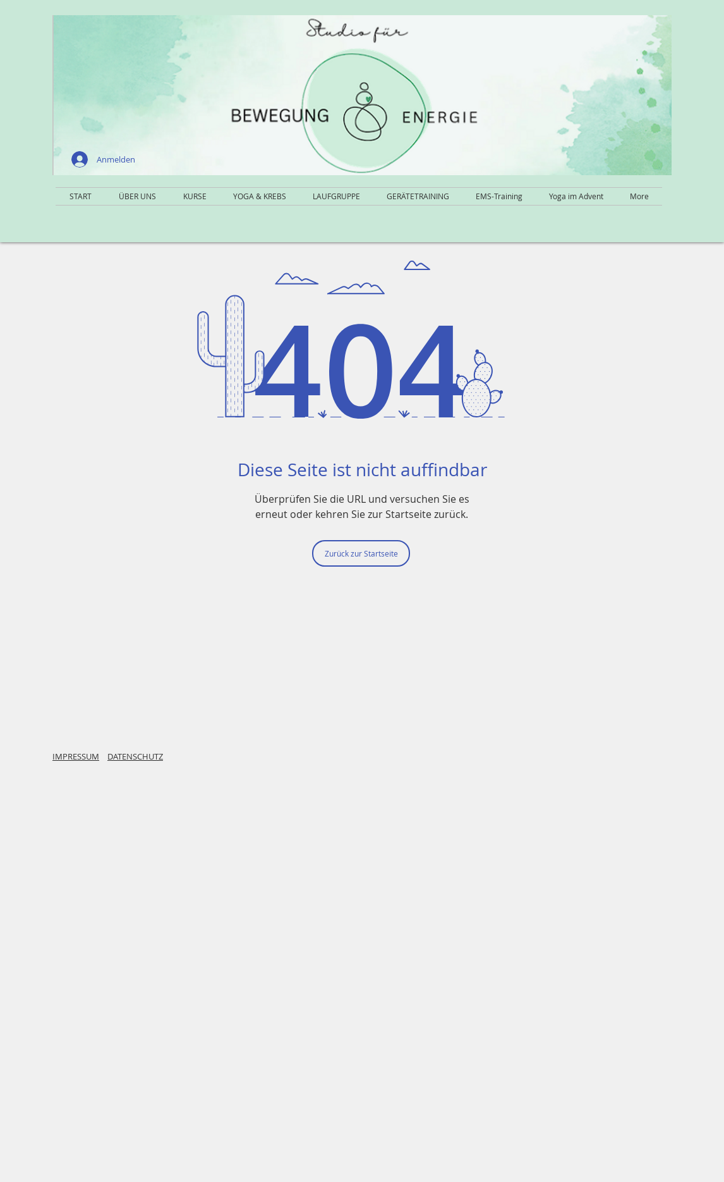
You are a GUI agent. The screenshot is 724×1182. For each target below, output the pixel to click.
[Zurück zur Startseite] (361, 553)
